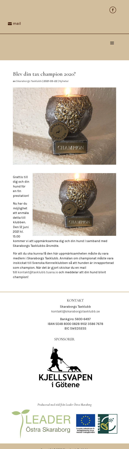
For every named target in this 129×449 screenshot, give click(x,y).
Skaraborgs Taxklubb (29, 81)
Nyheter (64, 81)
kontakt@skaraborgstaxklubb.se (75, 311)
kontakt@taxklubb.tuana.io (38, 272)
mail (17, 23)
